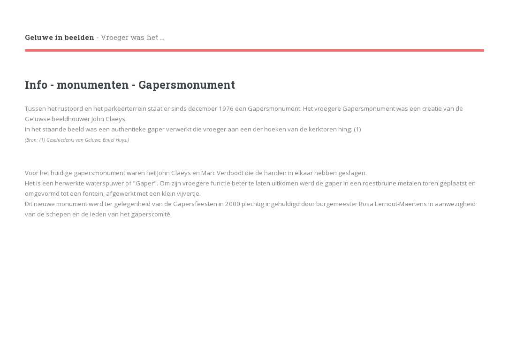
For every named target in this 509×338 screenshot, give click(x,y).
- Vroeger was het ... (94, 37)
